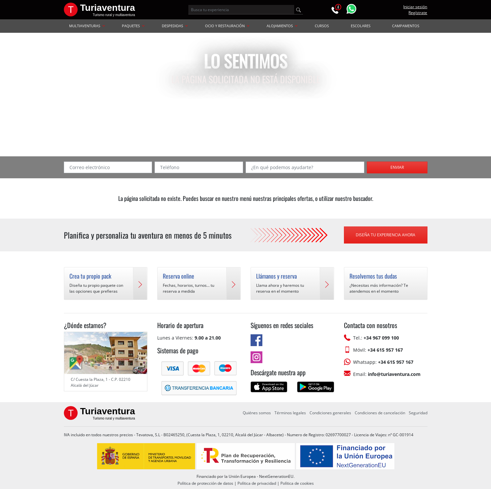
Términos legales (290, 413)
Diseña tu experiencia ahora (385, 235)
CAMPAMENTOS (405, 25)
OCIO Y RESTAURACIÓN (227, 25)
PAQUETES (133, 25)
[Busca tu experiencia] (241, 9)
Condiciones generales (330, 413)
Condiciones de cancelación (380, 413)
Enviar (397, 167)
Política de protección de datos (205, 483)
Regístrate (417, 12)
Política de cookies (297, 483)
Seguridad (418, 413)
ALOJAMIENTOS (282, 25)
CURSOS (322, 25)
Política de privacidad (256, 483)
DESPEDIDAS (175, 25)
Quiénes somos (257, 413)
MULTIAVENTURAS (87, 25)
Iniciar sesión (415, 7)
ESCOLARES (360, 25)
